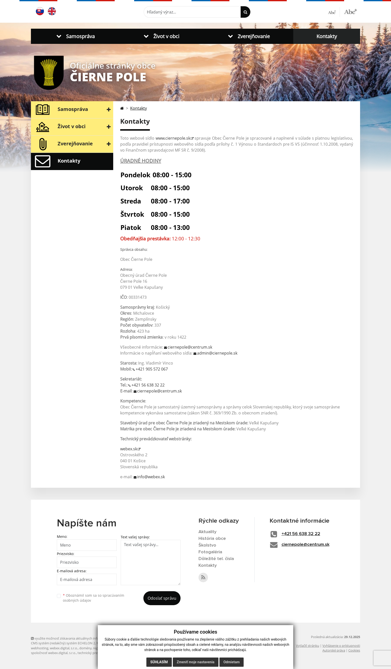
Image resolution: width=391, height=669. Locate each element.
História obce (212, 538)
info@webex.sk (151, 476)
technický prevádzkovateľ (96, 653)
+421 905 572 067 (152, 369)
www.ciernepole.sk (173, 138)
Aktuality (207, 532)
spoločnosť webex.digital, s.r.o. (53, 653)
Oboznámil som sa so (93, 598)
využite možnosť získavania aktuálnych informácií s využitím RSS (80, 638)
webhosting (39, 648)
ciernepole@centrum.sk (190, 347)
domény (85, 648)
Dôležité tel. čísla (216, 559)
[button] (74, 36)
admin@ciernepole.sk (217, 353)
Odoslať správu (162, 598)
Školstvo (207, 545)
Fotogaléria (210, 552)
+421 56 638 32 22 (148, 385)
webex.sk (128, 449)
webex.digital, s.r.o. (64, 648)
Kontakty (326, 36)
